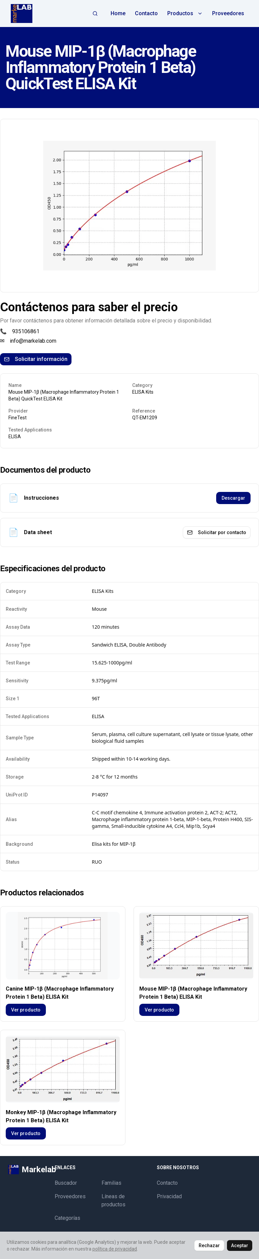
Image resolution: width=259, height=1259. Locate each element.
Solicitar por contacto (216, 532)
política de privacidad (114, 1249)
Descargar (233, 498)
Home (118, 13)
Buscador (66, 1183)
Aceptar (239, 1245)
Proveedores (228, 13)
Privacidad (169, 1196)
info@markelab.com (33, 341)
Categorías (67, 1218)
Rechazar (209, 1245)
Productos (185, 13)
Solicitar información (35, 359)
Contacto (146, 13)
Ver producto (25, 1010)
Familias (111, 1183)
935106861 (25, 331)
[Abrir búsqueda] (95, 13)
